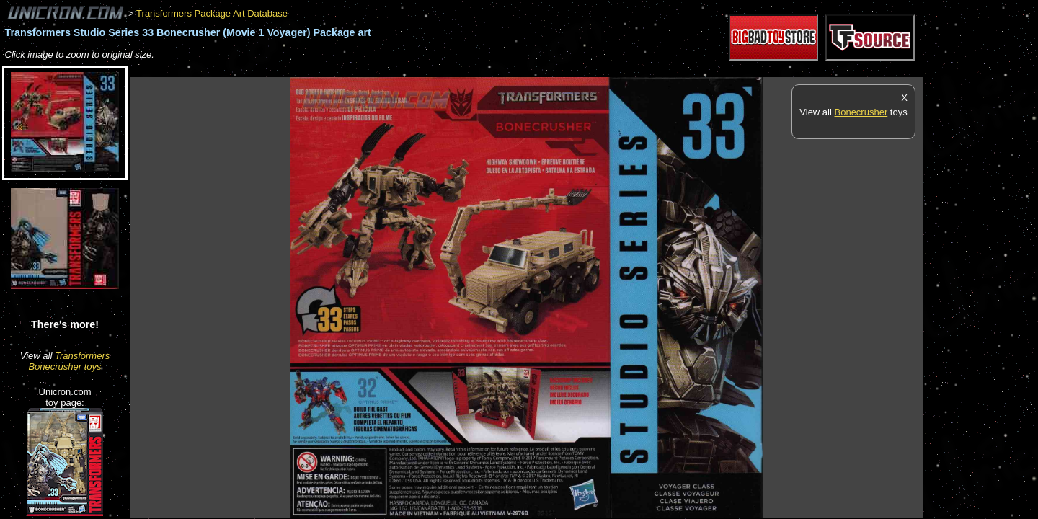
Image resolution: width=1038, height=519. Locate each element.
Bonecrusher (861, 112)
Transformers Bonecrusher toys (69, 361)
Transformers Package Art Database (212, 12)
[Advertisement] (392, 69)
